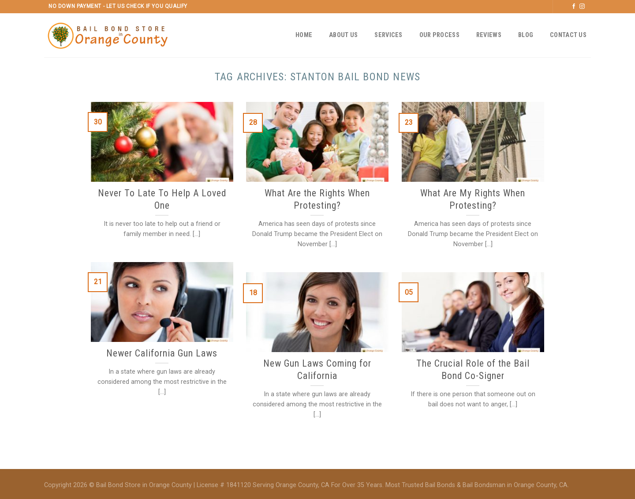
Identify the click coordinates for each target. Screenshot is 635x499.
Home (303, 35)
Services (388, 35)
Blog (525, 35)
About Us (343, 35)
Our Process (439, 35)
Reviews (488, 35)
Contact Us (568, 35)
